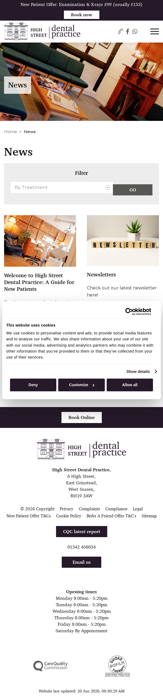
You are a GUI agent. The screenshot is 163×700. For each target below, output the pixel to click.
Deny (33, 385)
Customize (81, 385)
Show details (138, 371)
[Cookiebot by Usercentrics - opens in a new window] (127, 311)
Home (10, 131)
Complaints (89, 509)
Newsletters (101, 274)
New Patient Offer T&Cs (28, 516)
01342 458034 (81, 547)
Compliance (116, 509)
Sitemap (149, 516)
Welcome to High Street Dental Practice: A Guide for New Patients (39, 282)
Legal (138, 509)
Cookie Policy (68, 516)
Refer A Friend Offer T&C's (111, 516)
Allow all (130, 385)
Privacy (66, 509)
